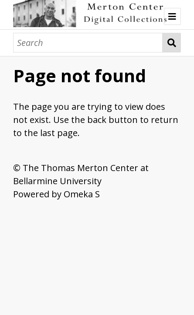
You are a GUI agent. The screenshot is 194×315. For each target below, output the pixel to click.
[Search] (88, 42)
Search (172, 42)
